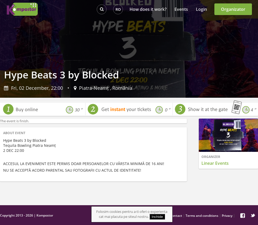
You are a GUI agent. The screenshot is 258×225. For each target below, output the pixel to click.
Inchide (157, 217)
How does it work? (148, 9)
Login (201, 9)
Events (181, 9)
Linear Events (215, 163)
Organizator (233, 9)
